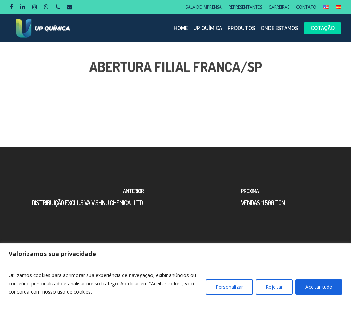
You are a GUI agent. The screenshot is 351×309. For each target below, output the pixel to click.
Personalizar (229, 287)
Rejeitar (274, 287)
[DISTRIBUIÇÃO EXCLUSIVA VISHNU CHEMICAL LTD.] (88, 199)
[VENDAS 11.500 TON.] (263, 199)
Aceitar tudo (318, 287)
